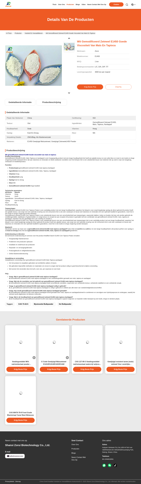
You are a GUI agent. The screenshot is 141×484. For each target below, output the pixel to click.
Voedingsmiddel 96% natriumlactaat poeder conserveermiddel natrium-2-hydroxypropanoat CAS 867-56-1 (20, 363)
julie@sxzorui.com (15, 456)
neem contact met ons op (96, 4)
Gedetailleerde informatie (20, 102)
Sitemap (18, 481)
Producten (18, 33)
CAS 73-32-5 (23, 304)
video (84, 4)
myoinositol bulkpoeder (43, 304)
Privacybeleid (9, 481)
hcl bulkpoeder (65, 304)
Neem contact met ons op (78, 458)
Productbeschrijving (51, 102)
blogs (78, 4)
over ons (61, 4)
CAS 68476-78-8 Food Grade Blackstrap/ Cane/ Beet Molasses (20, 414)
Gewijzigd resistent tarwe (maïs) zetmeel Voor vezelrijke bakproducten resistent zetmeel (121, 363)
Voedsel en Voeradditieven (34, 33)
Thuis (54, 4)
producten (70, 4)
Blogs (73, 453)
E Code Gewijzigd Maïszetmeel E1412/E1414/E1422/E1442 (53, 363)
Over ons (75, 444)
